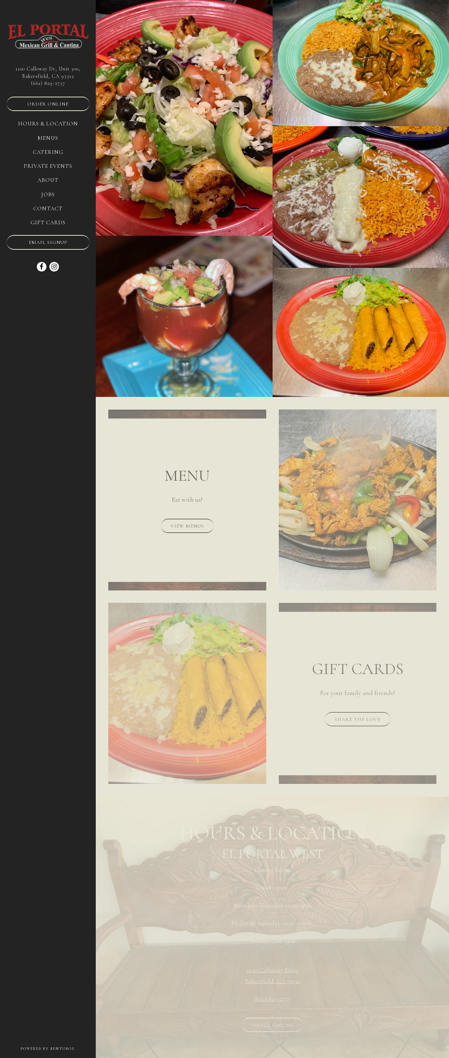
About (48, 180)
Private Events (48, 166)
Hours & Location (48, 123)
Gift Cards (48, 222)
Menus (48, 138)
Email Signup (48, 242)
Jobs (48, 194)
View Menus (187, 526)
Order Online (48, 104)
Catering (48, 152)
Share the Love (357, 719)
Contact (48, 208)
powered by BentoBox (58, 1048)
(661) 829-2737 (48, 83)
